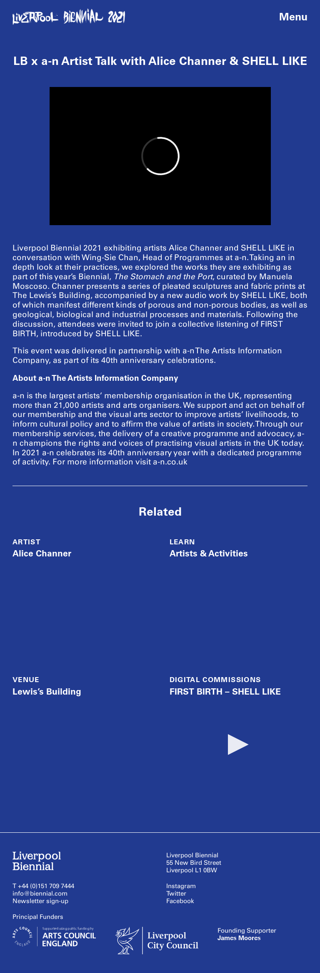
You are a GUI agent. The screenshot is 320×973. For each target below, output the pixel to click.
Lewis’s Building (46, 691)
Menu (293, 16)
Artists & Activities (209, 553)
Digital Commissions (215, 679)
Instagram (181, 886)
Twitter (176, 893)
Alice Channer (41, 553)
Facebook (180, 901)
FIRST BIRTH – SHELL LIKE (225, 691)
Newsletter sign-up (40, 901)
